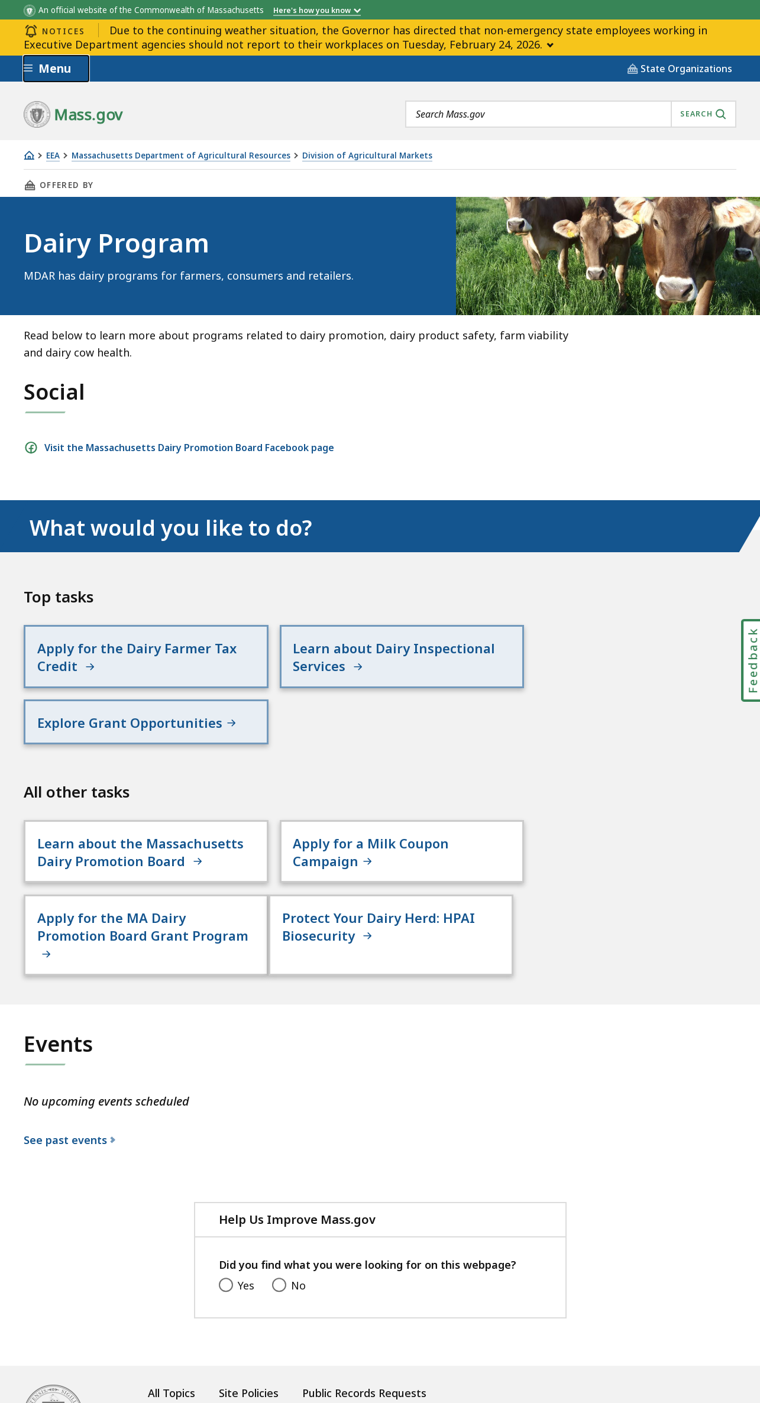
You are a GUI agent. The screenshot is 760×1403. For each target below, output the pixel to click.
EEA (53, 156)
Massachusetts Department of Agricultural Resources (181, 156)
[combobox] (570, 114)
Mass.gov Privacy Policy (504, 1374)
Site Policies (249, 1338)
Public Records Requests (364, 1338)
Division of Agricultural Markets (367, 156)
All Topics (171, 1338)
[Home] (29, 155)
